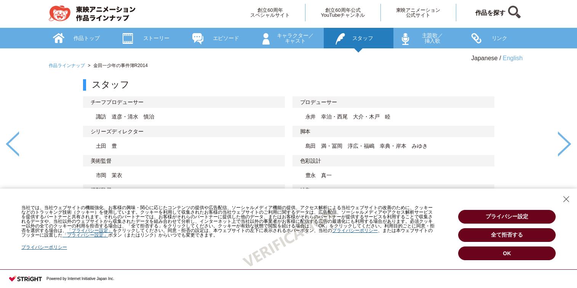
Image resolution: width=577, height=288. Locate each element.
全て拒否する (507, 235)
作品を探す (490, 13)
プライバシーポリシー (44, 247)
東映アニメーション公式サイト (418, 12)
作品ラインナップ (67, 65)
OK (507, 253)
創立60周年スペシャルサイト (270, 12)
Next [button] (564, 144)
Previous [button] (12, 144)
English (513, 58)
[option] (288, 168)
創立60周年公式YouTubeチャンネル (343, 12)
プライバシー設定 (507, 216)
